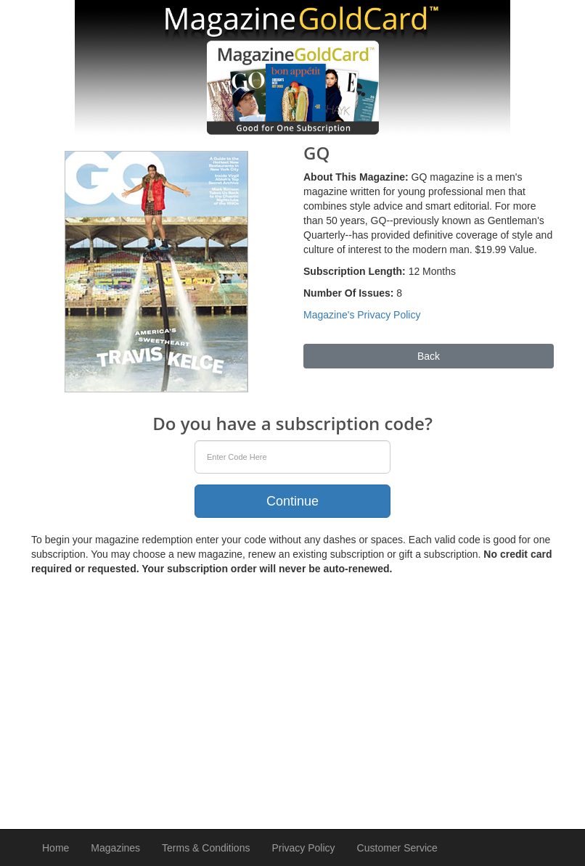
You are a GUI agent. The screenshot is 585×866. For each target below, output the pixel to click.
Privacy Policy (303, 848)
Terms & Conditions (206, 848)
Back (428, 356)
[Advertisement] (292, 699)
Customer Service (397, 848)
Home (55, 848)
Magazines (115, 848)
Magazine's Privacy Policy (361, 315)
